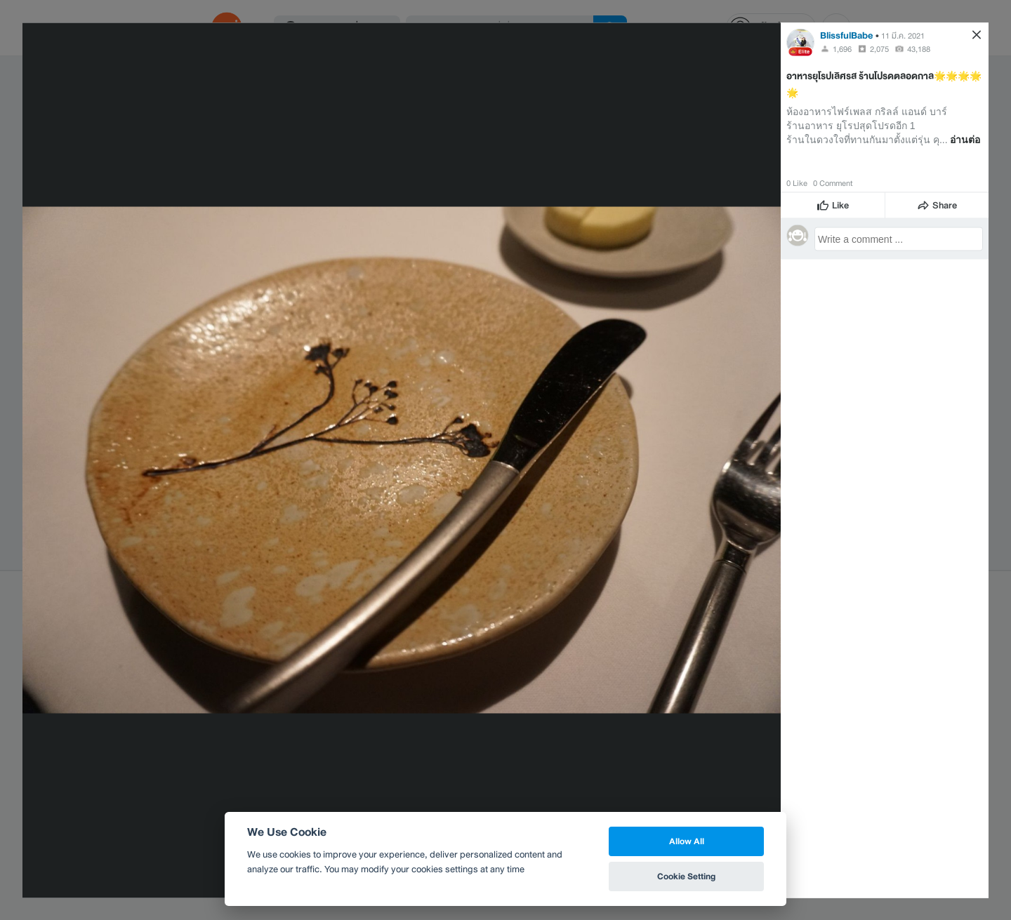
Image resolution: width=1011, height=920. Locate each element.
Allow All (686, 841)
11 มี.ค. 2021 (903, 35)
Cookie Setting (686, 876)
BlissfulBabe (846, 34)
